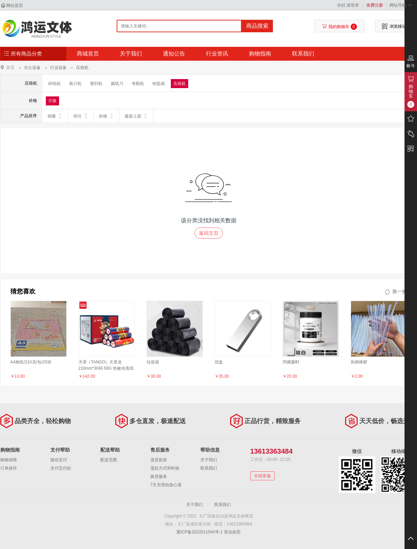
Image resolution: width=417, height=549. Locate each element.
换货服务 (158, 476)
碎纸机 (54, 83)
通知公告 (174, 54)
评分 (80, 115)
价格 (106, 115)
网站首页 (14, 5)
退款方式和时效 (165, 468)
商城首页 (88, 54)
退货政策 (158, 459)
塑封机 (96, 83)
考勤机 (138, 83)
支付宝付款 (60, 468)
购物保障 (8, 459)
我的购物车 (339, 26)
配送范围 (108, 459)
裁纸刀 (117, 83)
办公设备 (32, 67)
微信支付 (58, 459)
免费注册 (374, 5)
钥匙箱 (158, 83)
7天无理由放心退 (166, 484)
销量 (55, 115)
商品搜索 (257, 26)
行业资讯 (217, 54)
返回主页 (208, 233)
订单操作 (8, 468)
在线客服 (262, 475)
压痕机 (82, 67)
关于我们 (131, 54)
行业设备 (58, 67)
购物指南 (260, 54)
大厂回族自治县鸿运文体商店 (37, 28)
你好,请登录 (348, 5)
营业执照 (232, 532)
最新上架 (136, 115)
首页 (10, 67)
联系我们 (303, 54)
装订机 (75, 83)
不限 (52, 100)
